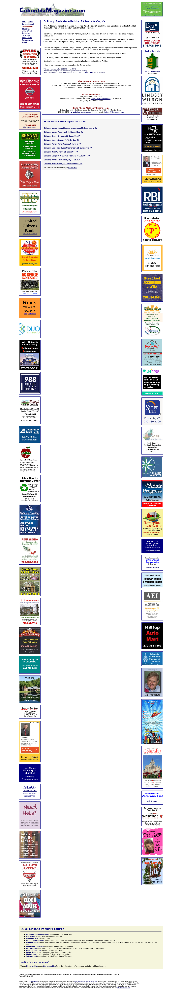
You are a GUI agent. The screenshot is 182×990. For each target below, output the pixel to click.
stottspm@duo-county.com (114, 112)
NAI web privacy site (123, 987)
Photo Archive (27, 38)
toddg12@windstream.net (100, 99)
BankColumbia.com (152, 71)
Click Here (152, 801)
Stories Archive (27, 40)
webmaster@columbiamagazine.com (85, 981)
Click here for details (29, 127)
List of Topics (26, 35)
